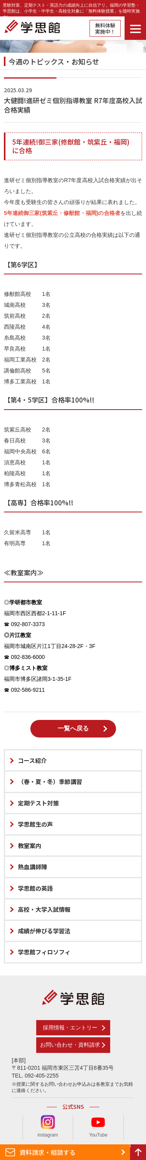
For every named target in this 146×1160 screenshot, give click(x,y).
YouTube (98, 1126)
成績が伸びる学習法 (44, 931)
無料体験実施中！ (105, 28)
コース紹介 (32, 760)
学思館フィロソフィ (44, 952)
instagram (47, 1126)
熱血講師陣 (32, 867)
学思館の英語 (35, 888)
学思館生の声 (35, 824)
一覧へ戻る (73, 728)
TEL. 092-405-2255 (35, 1075)
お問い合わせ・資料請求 (70, 1045)
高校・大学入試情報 (44, 909)
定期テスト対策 (38, 803)
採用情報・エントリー (70, 1027)
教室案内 (29, 845)
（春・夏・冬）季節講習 (50, 781)
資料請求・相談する (47, 1152)
